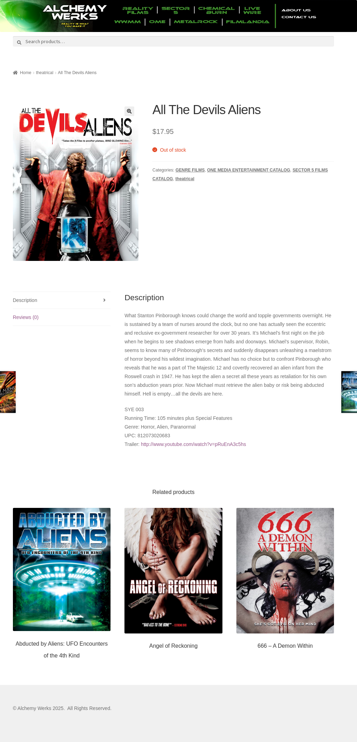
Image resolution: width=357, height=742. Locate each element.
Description (25, 300)
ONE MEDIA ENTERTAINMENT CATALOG (248, 170)
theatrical (44, 72)
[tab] (62, 300)
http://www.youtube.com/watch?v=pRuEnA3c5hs (193, 444)
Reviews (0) (26, 317)
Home (25, 72)
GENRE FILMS (190, 170)
